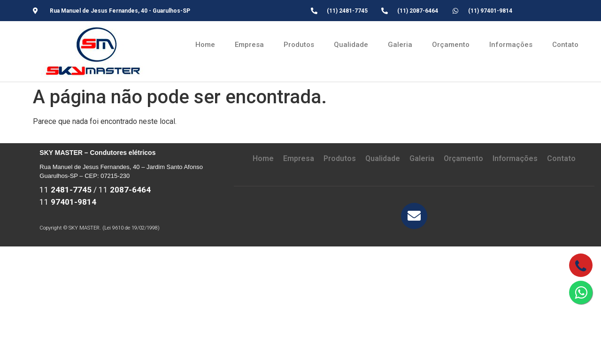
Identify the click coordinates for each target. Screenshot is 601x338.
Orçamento (451, 44)
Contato (565, 44)
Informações (510, 44)
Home (205, 44)
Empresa (249, 44)
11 (65, 189)
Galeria (400, 44)
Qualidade (351, 44)
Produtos (299, 44)
